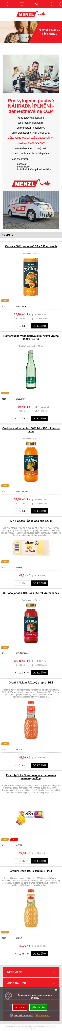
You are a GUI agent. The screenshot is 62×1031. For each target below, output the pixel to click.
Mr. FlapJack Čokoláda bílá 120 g (31, 521)
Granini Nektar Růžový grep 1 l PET (31, 682)
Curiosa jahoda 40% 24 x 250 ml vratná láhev (31, 593)
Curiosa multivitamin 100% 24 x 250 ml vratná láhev (31, 430)
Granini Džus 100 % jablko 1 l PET (31, 871)
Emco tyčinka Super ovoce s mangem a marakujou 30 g (31, 777)
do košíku (39, 326)
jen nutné (20, 1007)
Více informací (43, 1015)
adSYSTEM (31, 1028)
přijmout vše (38, 1007)
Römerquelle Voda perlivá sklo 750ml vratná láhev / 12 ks (31, 337)
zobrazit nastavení (23, 1015)
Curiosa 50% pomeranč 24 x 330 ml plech (31, 246)
